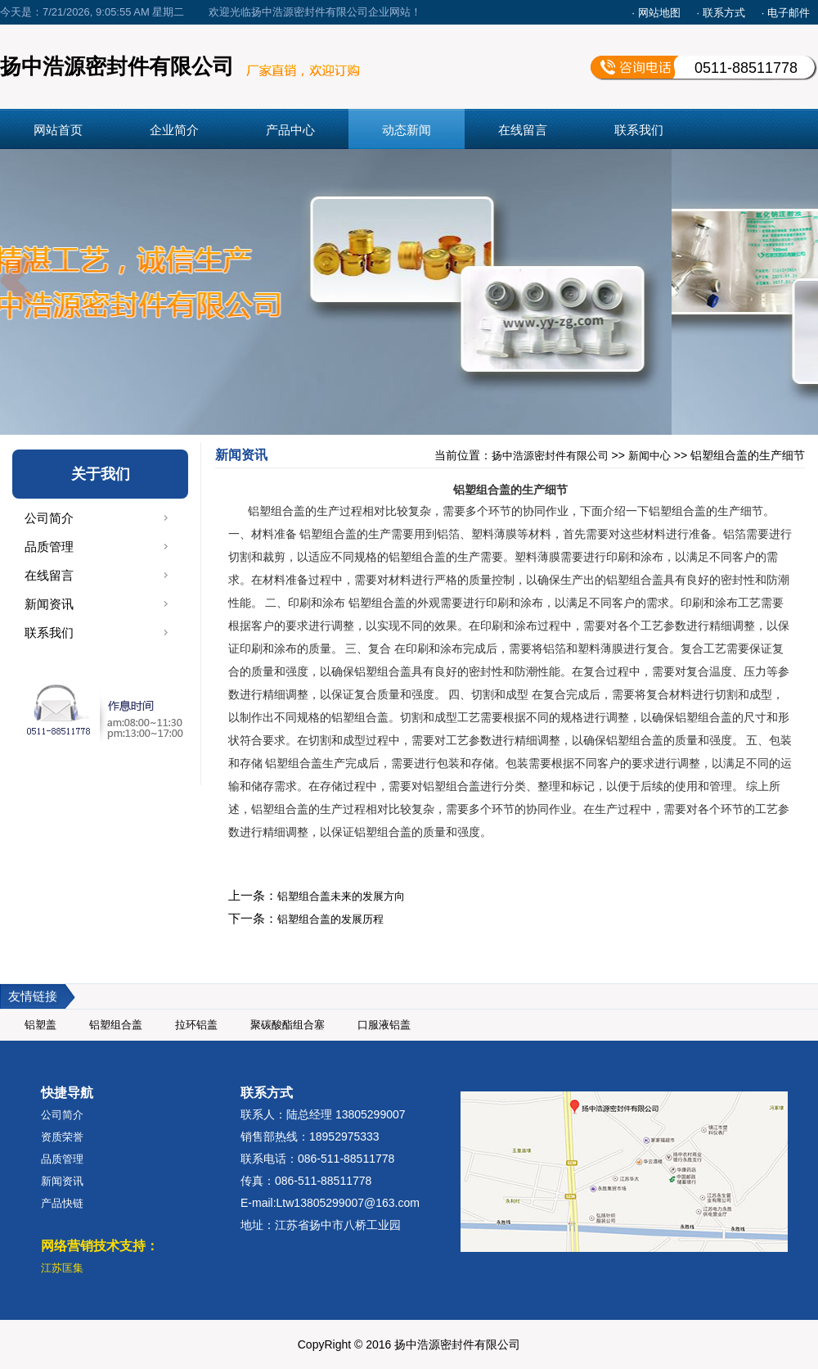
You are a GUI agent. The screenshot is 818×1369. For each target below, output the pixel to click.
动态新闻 (406, 130)
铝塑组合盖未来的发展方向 (341, 896)
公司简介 (49, 518)
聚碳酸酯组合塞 (287, 1025)
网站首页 (58, 130)
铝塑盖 (40, 1025)
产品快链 (62, 1203)
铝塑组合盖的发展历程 (330, 919)
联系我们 (638, 130)
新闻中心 (649, 456)
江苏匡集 (62, 1268)
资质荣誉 (62, 1137)
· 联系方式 (721, 13)
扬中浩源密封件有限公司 (550, 456)
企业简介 (174, 130)
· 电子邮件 (786, 13)
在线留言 (522, 130)
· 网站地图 (655, 13)
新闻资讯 (49, 604)
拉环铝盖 (196, 1025)
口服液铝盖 (384, 1025)
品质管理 (49, 546)
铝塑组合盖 (115, 1025)
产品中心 (290, 130)
